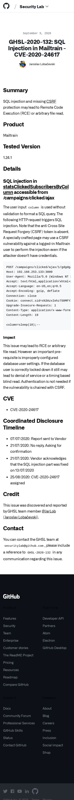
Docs (7, 702)
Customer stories (15, 641)
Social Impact (53, 739)
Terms (35, 793)
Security (9, 619)
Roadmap (10, 671)
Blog (46, 709)
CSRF (51, 101)
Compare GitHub (16, 678)
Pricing (8, 656)
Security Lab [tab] (32, 6)
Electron (49, 634)
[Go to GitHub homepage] (11, 591)
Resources (11, 663)
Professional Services (19, 717)
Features (9, 612)
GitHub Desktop (55, 641)
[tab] (7, 6)
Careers (48, 717)
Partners (49, 619)
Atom (46, 627)
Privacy (47, 793)
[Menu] (47, 6)
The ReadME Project (18, 649)
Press (47, 724)
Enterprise (10, 634)
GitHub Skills (13, 724)
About (47, 702)
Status (8, 731)
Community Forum (17, 709)
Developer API (53, 612)
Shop (47, 746)
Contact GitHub (14, 739)
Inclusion (49, 731)
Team (7, 627)
